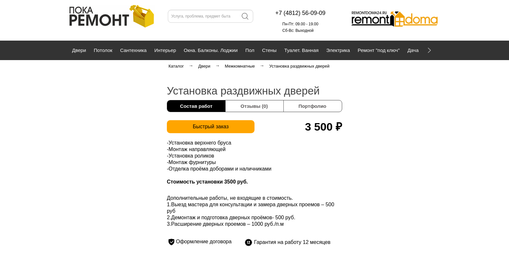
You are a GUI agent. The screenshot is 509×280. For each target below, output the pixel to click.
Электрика (338, 50)
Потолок (103, 50)
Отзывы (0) (254, 106)
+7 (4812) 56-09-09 (130, 31)
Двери (79, 50)
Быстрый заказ (211, 126)
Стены (269, 50)
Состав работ (196, 106)
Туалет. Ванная (301, 50)
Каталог (176, 66)
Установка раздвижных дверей (299, 66)
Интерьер (165, 50)
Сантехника (133, 50)
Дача (412, 50)
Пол (250, 50)
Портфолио (312, 106)
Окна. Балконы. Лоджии (211, 50)
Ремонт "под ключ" (379, 50)
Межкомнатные (240, 66)
